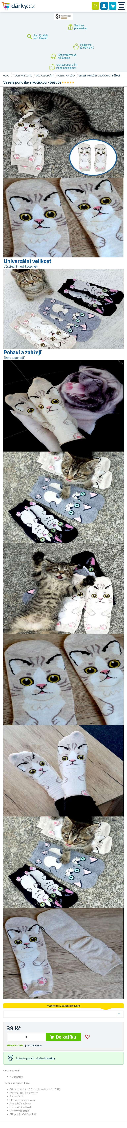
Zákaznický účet (104, 8)
